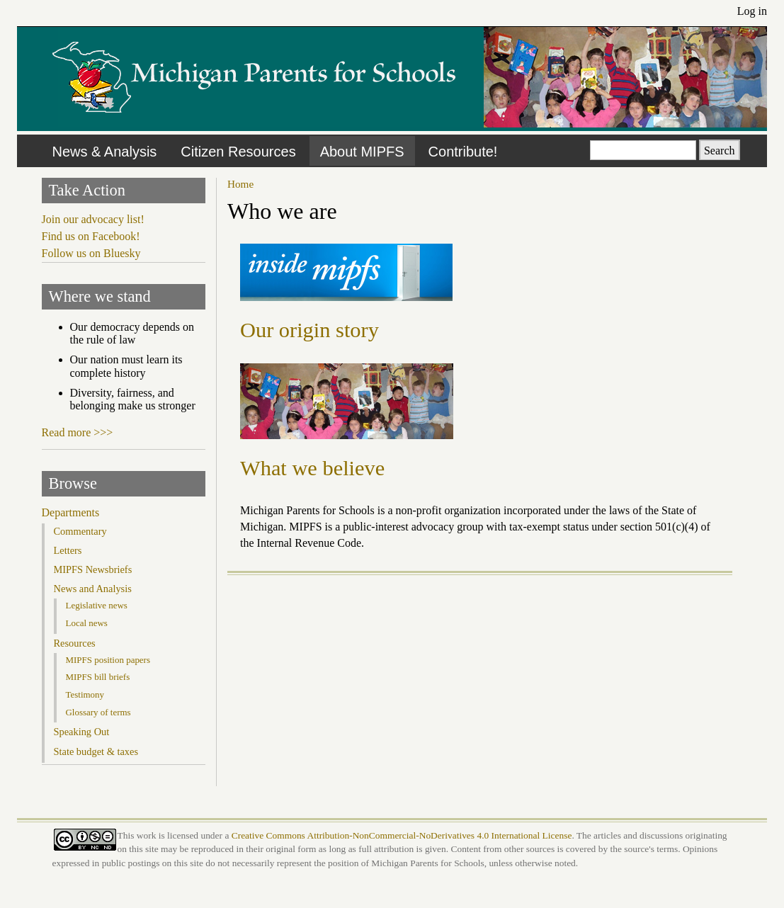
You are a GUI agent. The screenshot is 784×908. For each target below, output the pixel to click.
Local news (87, 623)
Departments (71, 512)
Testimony (85, 694)
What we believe (312, 468)
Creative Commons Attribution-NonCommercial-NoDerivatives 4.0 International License (402, 835)
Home (240, 184)
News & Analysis (104, 151)
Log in (752, 11)
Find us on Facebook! (91, 236)
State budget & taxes (96, 751)
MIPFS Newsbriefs (93, 569)
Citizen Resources (238, 151)
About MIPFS (362, 151)
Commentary (80, 531)
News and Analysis (93, 588)
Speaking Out (82, 731)
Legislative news (96, 605)
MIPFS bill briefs (98, 676)
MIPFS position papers (108, 659)
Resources (75, 643)
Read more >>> (77, 432)
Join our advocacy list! (93, 219)
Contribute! (463, 151)
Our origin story (309, 330)
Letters (68, 550)
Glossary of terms (98, 712)
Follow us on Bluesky (91, 253)
